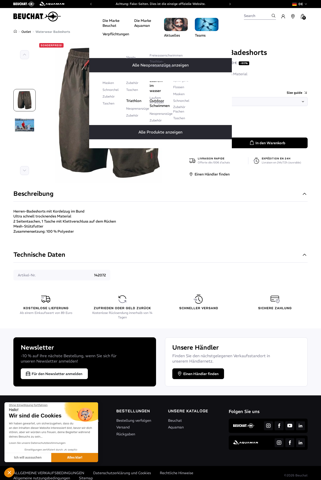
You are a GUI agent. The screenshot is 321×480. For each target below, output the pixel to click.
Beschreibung (160, 194)
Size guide (297, 93)
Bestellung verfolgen (133, 420)
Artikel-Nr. (27, 275)
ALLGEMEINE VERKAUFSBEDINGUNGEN (48, 473)
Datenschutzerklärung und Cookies (122, 473)
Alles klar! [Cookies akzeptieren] (74, 457)
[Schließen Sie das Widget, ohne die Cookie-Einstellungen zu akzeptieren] (28, 405)
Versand (123, 427)
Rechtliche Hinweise (176, 473)
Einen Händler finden (209, 174)
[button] (9, 472)
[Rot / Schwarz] (194, 125)
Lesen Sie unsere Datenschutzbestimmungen (37, 443)
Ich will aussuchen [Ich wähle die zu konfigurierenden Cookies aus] (28, 457)
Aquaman (176, 427)
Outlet (26, 32)
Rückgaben (125, 434)
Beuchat (198, 44)
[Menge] (206, 142)
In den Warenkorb (267, 143)
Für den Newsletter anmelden (53, 373)
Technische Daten (160, 255)
